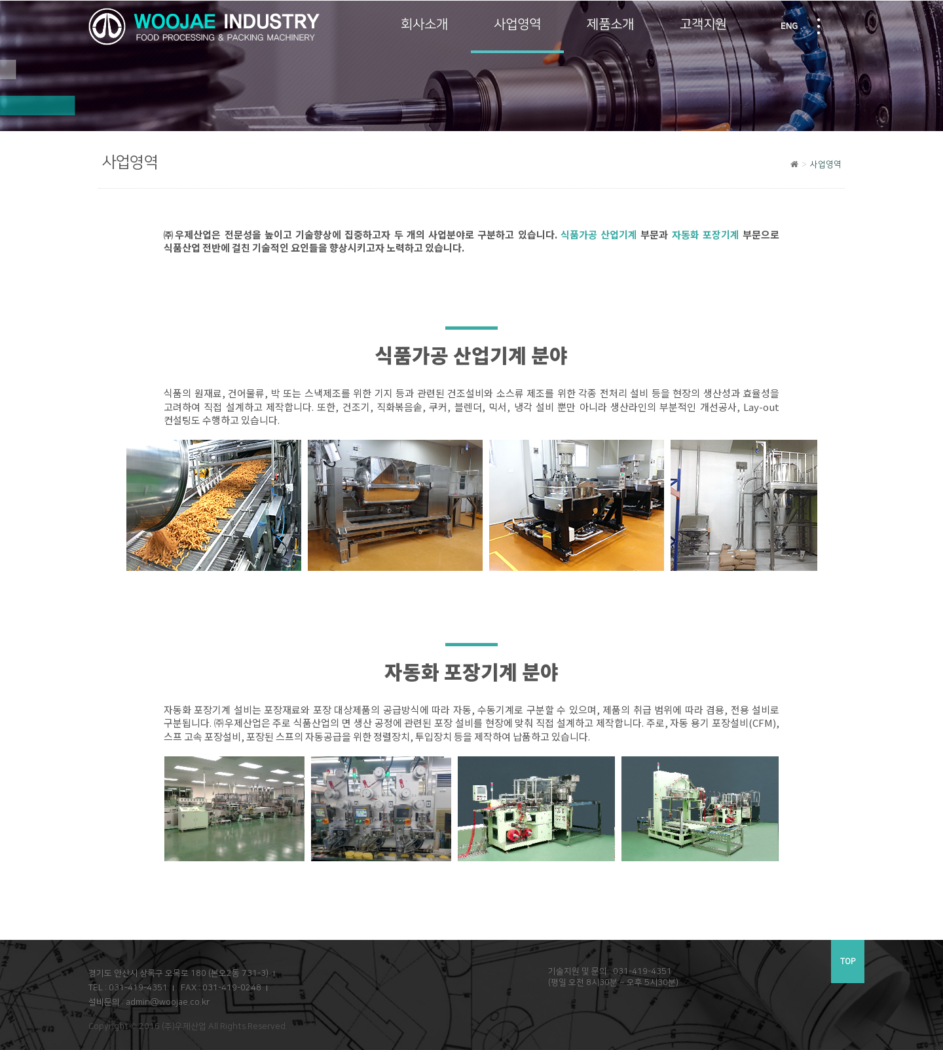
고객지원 (703, 24)
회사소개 (424, 24)
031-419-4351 (138, 987)
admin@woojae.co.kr (168, 1002)
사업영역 (517, 24)
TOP (847, 961)
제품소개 (610, 24)
